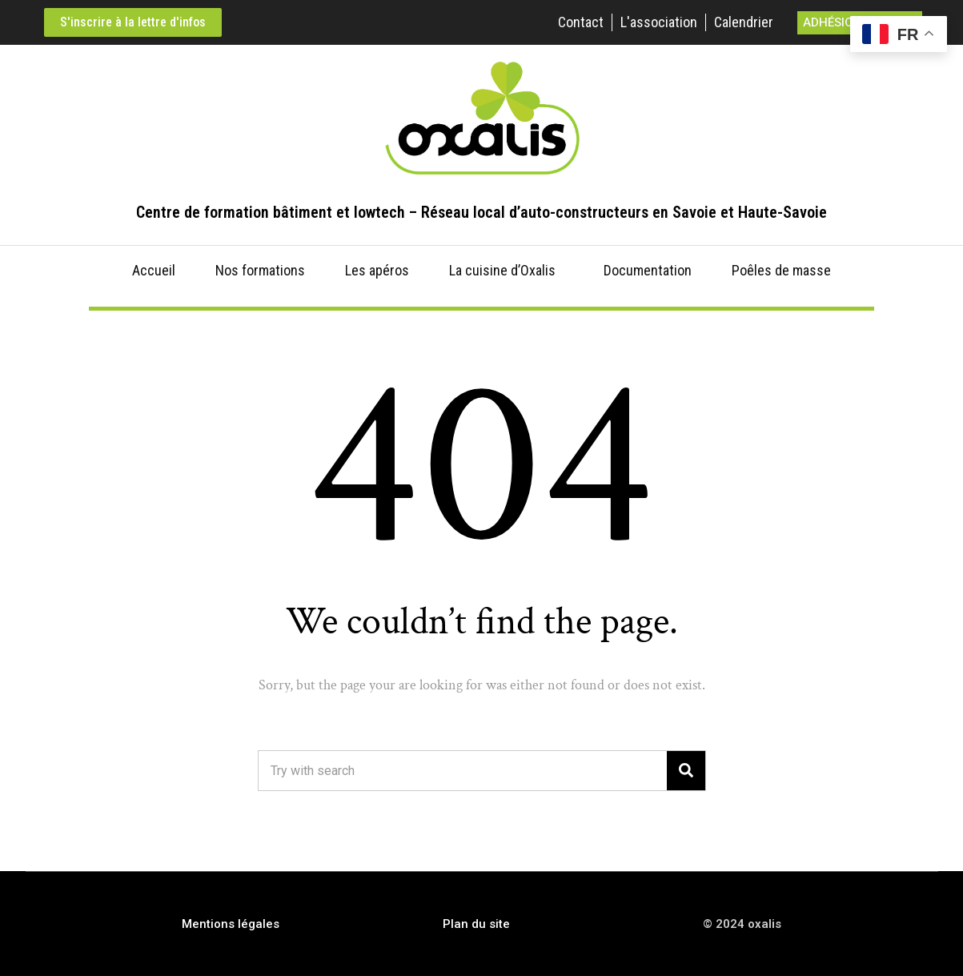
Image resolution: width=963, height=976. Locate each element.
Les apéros (377, 270)
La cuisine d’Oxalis (502, 270)
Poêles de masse (781, 270)
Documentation (648, 270)
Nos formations (260, 270)
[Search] (686, 770)
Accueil (153, 270)
